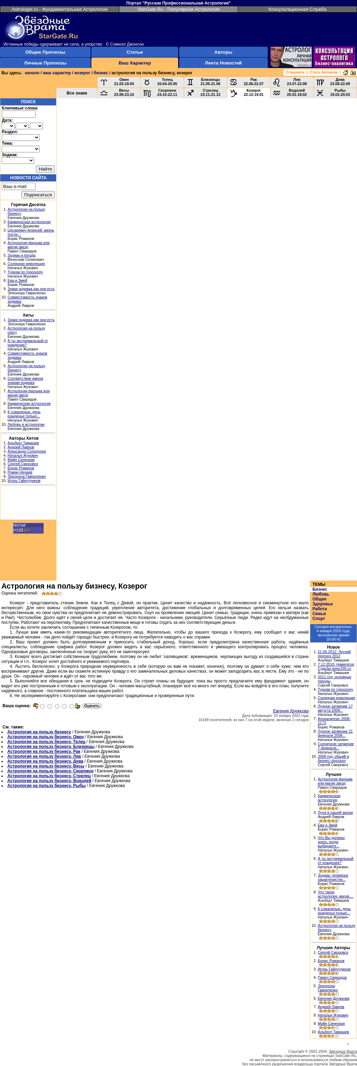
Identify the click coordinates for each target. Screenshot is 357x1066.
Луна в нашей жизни (335, 812)
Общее (319, 599)
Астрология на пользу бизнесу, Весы (45, 766)
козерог (82, 72)
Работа (319, 608)
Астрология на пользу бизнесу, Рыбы (46, 785)
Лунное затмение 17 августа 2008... (335, 708)
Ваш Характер (135, 63)
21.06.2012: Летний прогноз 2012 (334, 654)
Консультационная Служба (297, 9)
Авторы (223, 52)
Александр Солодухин (27, 451)
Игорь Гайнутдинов (24, 480)
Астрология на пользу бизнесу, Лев (44, 756)
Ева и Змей (17, 280)
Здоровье (322, 604)
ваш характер (57, 72)
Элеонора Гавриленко (27, 476)
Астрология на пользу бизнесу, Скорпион (50, 771)
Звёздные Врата (343, 1051)
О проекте (295, 72)
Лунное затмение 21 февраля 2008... (335, 733)
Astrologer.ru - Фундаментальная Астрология (60, 9)
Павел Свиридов (332, 977)
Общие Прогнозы (45, 52)
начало (32, 72)
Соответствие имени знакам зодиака (25, 380)
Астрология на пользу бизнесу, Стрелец (49, 775)
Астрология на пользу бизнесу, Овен (45, 736)
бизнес (101, 72)
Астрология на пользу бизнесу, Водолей (49, 780)
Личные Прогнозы (45, 63)
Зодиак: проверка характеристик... (333, 877)
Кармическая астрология (29, 222)
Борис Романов (21, 468)
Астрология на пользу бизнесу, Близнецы (50, 746)
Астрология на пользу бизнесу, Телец (46, 741)
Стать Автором (323, 72)
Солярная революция (26, 264)
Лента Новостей (223, 63)
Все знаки (77, 93)
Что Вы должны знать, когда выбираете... (331, 842)
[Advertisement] (28, 503)
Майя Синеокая (21, 460)
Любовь (320, 594)
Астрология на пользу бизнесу (39, 731)
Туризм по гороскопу (25, 272)
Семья (319, 613)
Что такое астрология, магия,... (335, 894)
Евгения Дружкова (291, 711)
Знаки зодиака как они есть (31, 289)
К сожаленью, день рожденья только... (24, 414)
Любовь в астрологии (26, 424)
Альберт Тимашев (23, 443)
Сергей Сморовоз (23, 464)
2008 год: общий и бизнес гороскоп (333, 758)
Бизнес (319, 589)
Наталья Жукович (23, 455)
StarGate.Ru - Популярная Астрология (178, 9)
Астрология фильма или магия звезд (335, 781)
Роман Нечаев (20, 472)
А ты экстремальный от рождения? (335, 860)
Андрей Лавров (21, 447)
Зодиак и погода (22, 255)
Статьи (135, 52)
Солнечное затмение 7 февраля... (336, 746)
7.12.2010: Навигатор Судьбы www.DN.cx (336, 666)
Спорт (318, 618)
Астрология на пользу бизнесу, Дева (45, 761)
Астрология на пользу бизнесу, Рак (43, 751)
